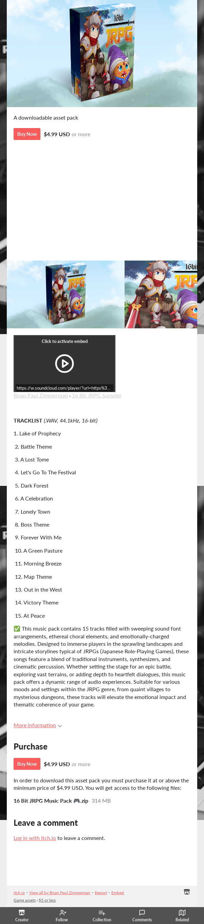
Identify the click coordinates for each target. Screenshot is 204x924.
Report (101, 892)
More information (38, 725)
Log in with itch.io (35, 838)
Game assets (25, 900)
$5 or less (47, 900)
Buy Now (27, 134)
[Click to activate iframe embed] (64, 363)
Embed (117, 892)
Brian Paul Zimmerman (41, 395)
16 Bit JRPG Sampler (97, 395)
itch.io (19, 892)
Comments (142, 915)
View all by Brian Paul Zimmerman (59, 892)
